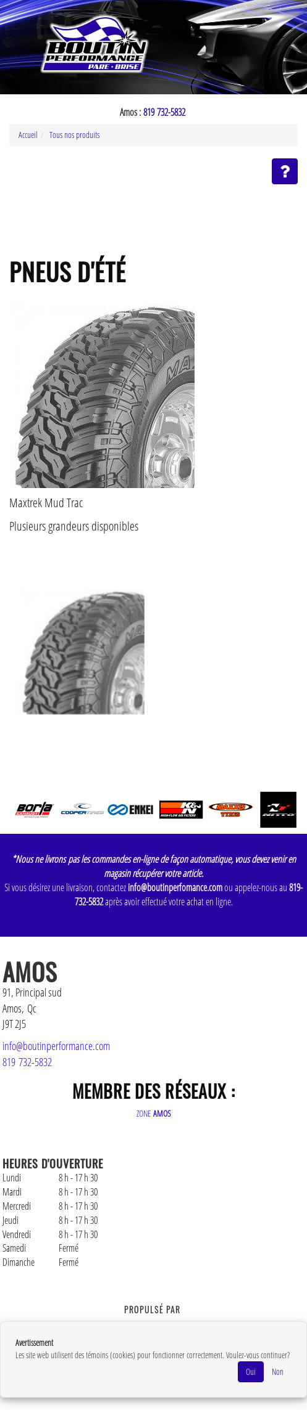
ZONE (154, 1113)
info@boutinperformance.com (56, 1045)
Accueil (28, 135)
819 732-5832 (164, 112)
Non (278, 1371)
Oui (251, 1371)
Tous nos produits (74, 135)
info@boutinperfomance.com (175, 887)
